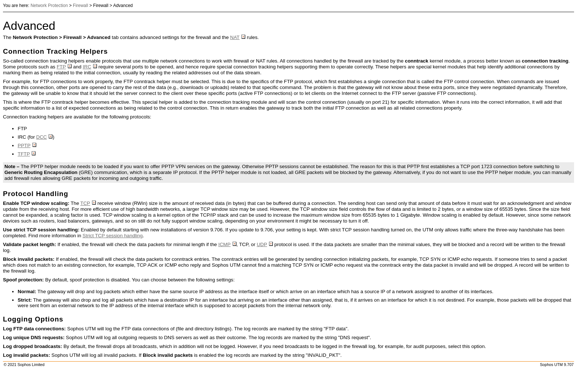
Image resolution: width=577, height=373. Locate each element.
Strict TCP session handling (112, 235)
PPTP (27, 145)
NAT (237, 37)
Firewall (80, 5)
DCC (44, 137)
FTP (64, 67)
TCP (88, 203)
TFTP (27, 154)
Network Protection (49, 5)
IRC (90, 67)
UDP (265, 244)
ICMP (227, 244)
